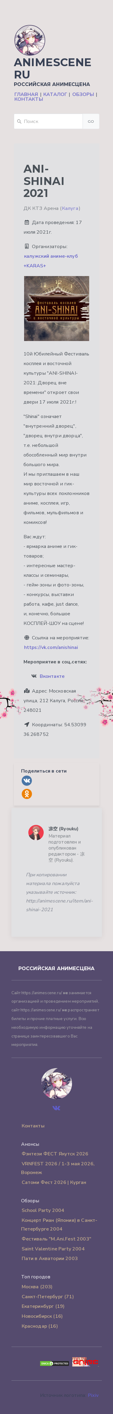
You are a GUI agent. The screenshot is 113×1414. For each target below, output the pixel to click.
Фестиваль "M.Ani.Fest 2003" (56, 1239)
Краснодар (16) (40, 1326)
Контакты (28, 99)
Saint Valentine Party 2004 (53, 1249)
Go (91, 121)
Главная (26, 94)
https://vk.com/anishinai (51, 647)
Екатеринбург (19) (43, 1306)
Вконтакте (52, 676)
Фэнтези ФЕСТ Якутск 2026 (55, 1154)
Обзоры (83, 94)
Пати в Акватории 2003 (50, 1258)
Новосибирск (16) (42, 1316)
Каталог (55, 94)
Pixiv (93, 1395)
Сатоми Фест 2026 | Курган (54, 1182)
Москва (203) (37, 1286)
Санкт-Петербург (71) (48, 1296)
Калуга (70, 208)
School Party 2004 (43, 1210)
